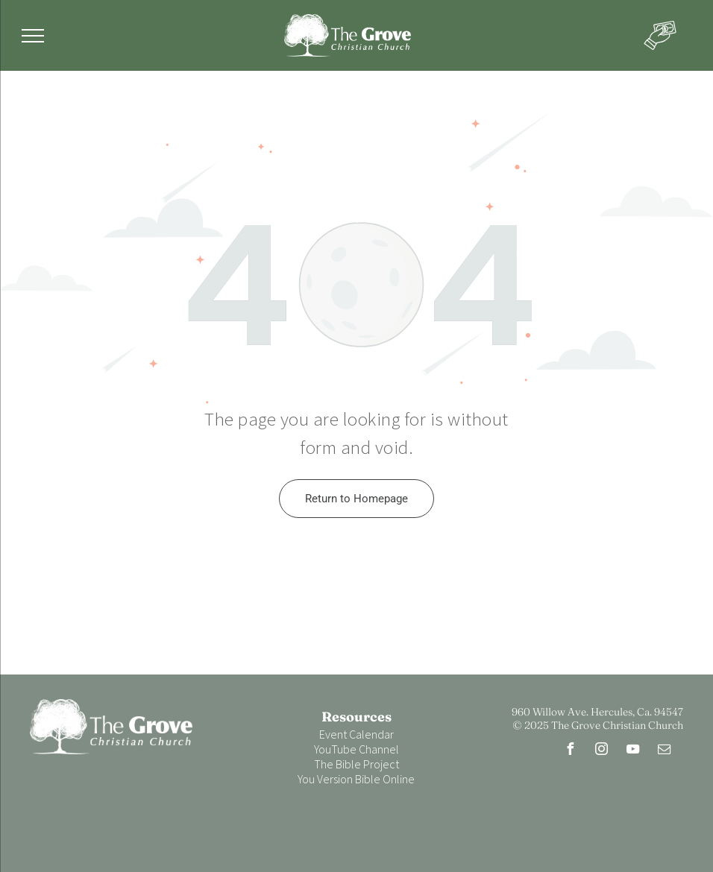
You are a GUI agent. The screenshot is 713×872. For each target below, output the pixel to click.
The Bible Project (356, 763)
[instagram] (602, 750)
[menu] (32, 35)
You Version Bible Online (356, 778)
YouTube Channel (356, 749)
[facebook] (570, 750)
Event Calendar (356, 734)
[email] (664, 750)
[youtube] (633, 750)
